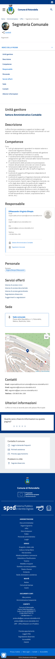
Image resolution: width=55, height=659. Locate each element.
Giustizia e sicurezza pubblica (26, 566)
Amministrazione (12, 19)
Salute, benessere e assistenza (26, 575)
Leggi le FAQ (26, 634)
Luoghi (26, 539)
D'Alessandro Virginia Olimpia (21, 211)
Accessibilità (26, 639)
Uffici (21, 19)
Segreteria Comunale (32, 19)
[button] (52, 2)
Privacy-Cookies (15, 652)
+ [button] (8, 336)
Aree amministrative (26, 523)
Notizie (26, 582)
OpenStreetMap (45, 371)
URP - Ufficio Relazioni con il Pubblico (26, 624)
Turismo (26, 561)
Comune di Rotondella (28, 9)
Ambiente (26, 572)
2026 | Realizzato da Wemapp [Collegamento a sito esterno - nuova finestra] (27, 657)
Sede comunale (19, 317)
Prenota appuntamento (26, 631)
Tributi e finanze (26, 569)
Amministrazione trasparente (26, 600)
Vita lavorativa (26, 552)
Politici (26, 534)
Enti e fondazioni (26, 531)
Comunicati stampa (26, 585)
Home (3, 19)
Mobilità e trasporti (26, 563)
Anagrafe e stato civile (26, 547)
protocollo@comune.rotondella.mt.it (26, 621)
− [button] (8, 339)
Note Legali (26, 652)
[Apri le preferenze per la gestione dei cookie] (3, 655)
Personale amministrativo (26, 536)
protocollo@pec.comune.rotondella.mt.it (26, 618)
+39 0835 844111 (26, 615)
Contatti (26, 604)
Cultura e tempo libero (26, 550)
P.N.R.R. (26, 642)
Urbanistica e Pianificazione (26, 558)
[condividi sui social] (6, 32)
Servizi (26, 543)
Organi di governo (26, 525)
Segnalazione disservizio (26, 636)
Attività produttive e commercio (26, 555)
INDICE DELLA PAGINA (11, 47)
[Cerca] (51, 9)
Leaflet (37, 371)
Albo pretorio (26, 597)
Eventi (26, 588)
